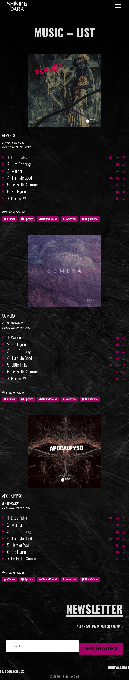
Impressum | (118, 667)
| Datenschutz (12, 671)
